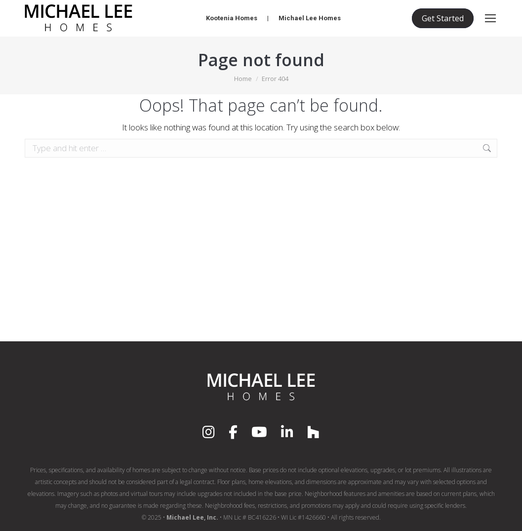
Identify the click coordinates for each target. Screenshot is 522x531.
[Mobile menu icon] (490, 18)
